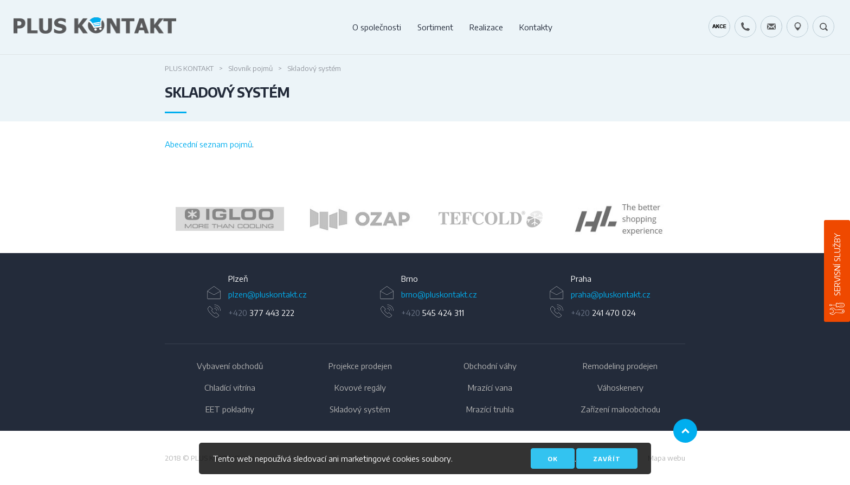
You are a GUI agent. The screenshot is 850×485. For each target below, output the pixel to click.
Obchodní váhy (490, 366)
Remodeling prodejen (620, 366)
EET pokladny (229, 409)
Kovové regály (360, 387)
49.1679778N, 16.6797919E (797, 26)
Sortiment (435, 27)
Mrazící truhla (490, 409)
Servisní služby (837, 264)
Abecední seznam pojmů (208, 144)
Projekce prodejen (360, 366)
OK (553, 458)
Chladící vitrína (229, 387)
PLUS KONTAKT (189, 68)
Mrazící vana (490, 387)
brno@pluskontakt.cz (439, 294)
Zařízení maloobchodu (620, 409)
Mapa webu (666, 458)
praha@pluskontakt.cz (611, 294)
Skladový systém (360, 409)
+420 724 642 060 (745, 26)
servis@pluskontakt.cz (771, 26)
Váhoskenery (620, 387)
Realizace (486, 27)
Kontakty (535, 27)
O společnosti (376, 27)
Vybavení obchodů (230, 366)
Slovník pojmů (250, 68)
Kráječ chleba (719, 26)
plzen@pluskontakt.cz (267, 294)
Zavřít (607, 458)
